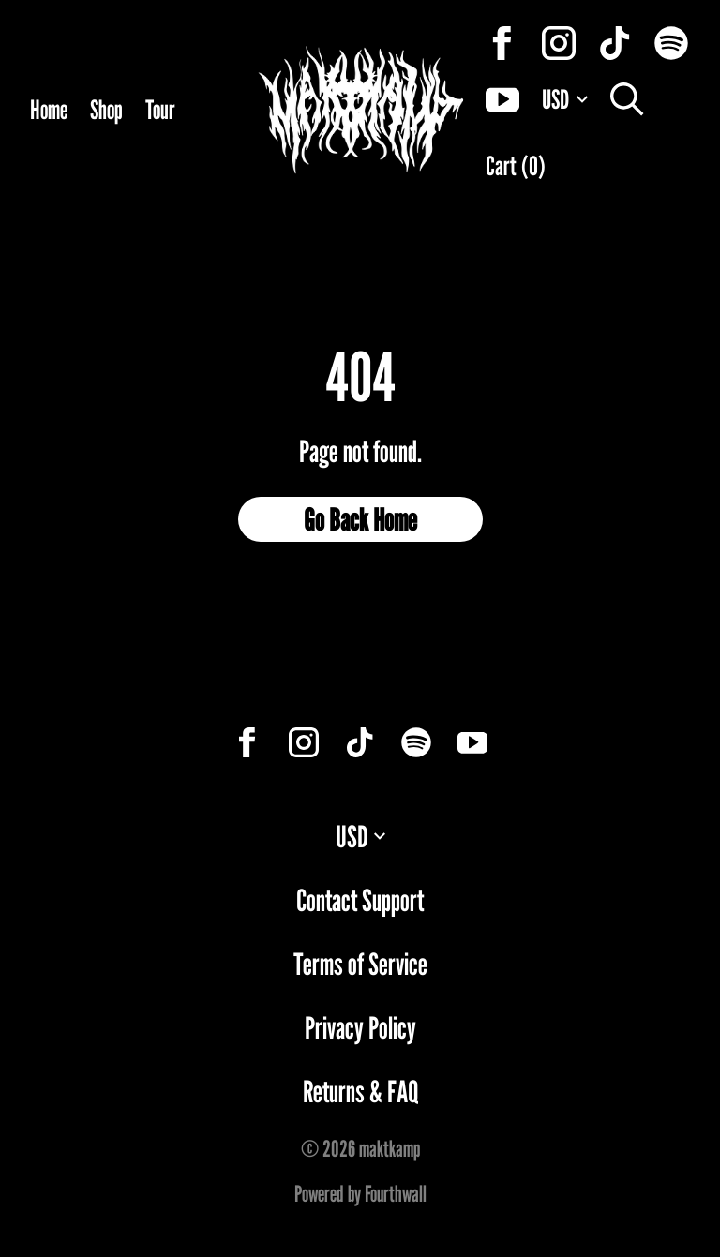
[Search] (627, 99)
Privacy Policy (360, 1027)
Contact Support (360, 900)
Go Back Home (360, 519)
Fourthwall (396, 1193)
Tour (160, 110)
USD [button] (360, 836)
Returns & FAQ (360, 1091)
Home (49, 110)
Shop (106, 110)
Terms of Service (360, 963)
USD (565, 99)
